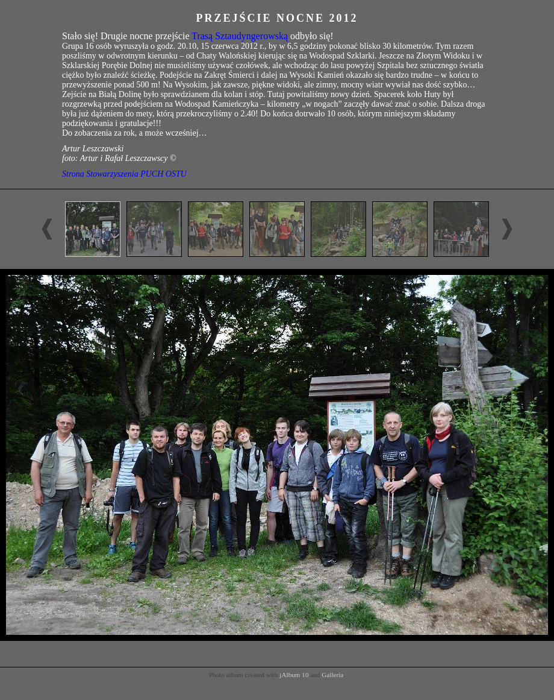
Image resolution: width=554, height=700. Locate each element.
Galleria (332, 674)
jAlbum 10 (293, 674)
